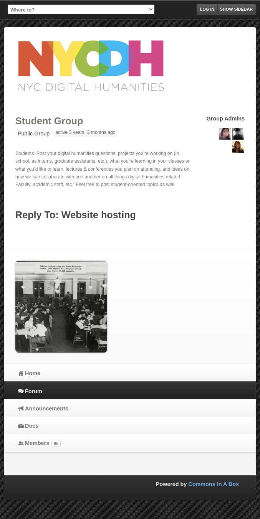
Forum (33, 391)
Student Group (49, 120)
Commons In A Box (213, 484)
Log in (207, 9)
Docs (31, 426)
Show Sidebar (236, 9)
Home (32, 373)
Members (43, 443)
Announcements (46, 408)
